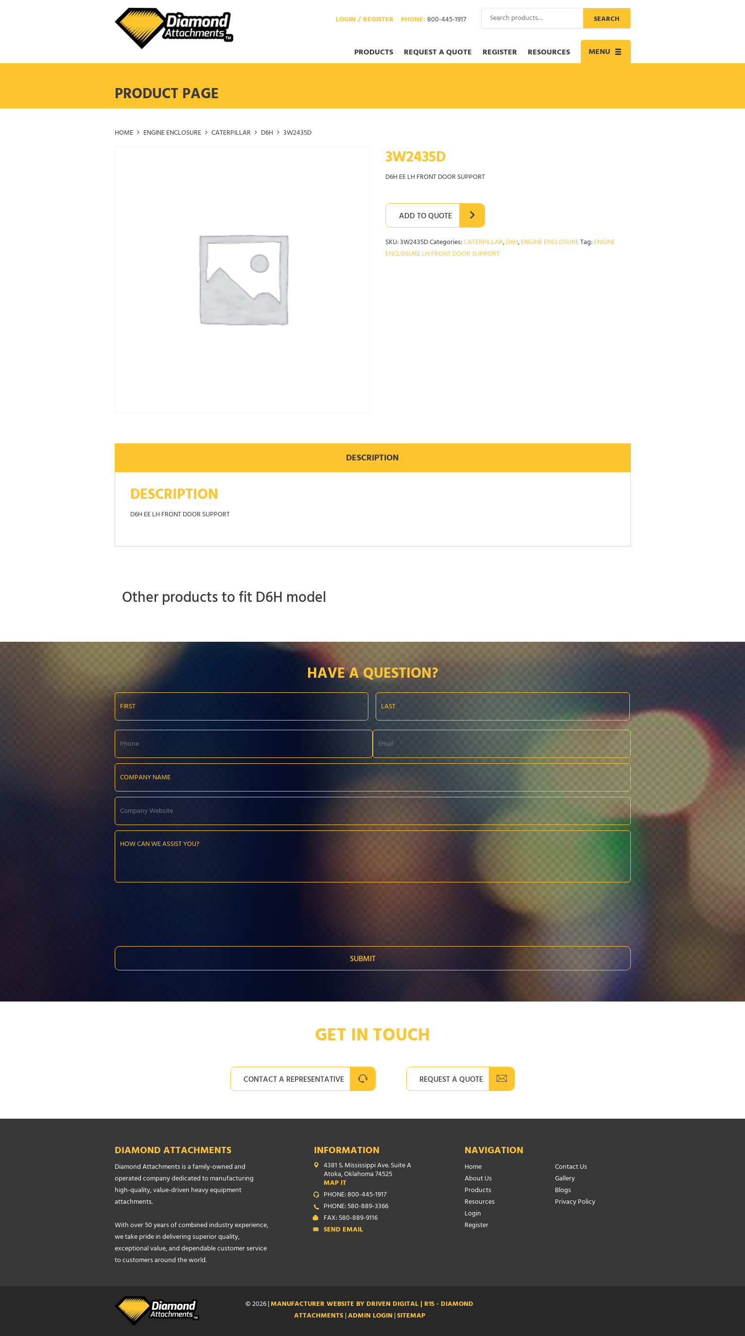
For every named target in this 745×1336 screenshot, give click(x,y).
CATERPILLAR (231, 133)
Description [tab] (372, 459)
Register (500, 53)
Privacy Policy (575, 1202)
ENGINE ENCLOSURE (172, 133)
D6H (267, 133)
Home (124, 133)
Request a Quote (438, 53)
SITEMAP (411, 1316)
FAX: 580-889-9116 (351, 1218)
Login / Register (365, 20)
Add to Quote (425, 217)
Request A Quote (451, 1080)
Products (373, 53)
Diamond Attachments (173, 1151)
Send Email (343, 1230)
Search (607, 19)
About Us (478, 1179)
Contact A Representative (293, 1080)
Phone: (433, 20)
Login (473, 1214)
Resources (549, 53)
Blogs (563, 1190)
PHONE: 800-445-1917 (355, 1195)
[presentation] (188, 912)
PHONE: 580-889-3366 (356, 1207)
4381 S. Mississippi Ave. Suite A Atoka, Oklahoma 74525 (375, 1175)
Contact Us (571, 1167)
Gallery (565, 1179)
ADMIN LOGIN (370, 1316)
